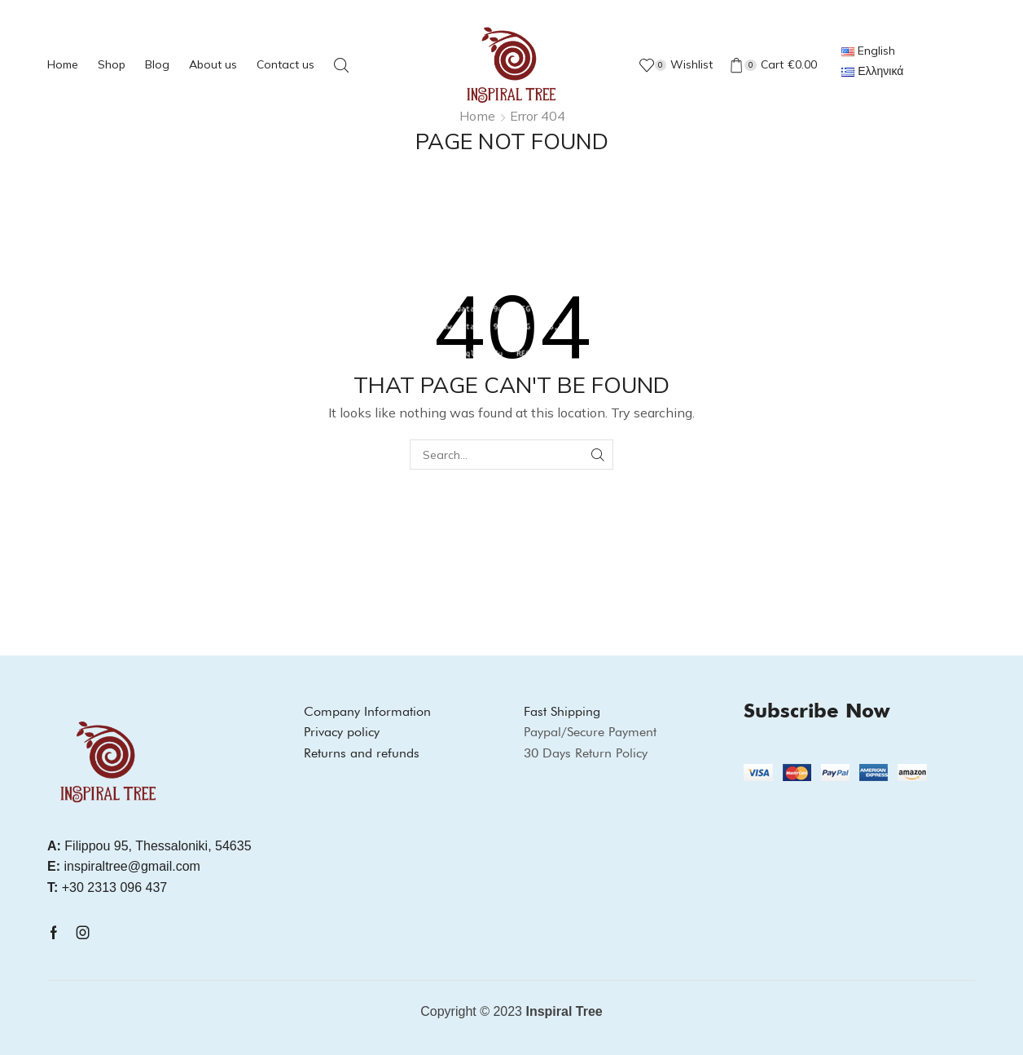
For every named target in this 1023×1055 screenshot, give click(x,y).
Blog (157, 64)
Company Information (367, 711)
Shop (111, 64)
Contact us (285, 64)
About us (213, 64)
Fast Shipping (562, 711)
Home (62, 64)
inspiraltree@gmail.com (123, 866)
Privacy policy (342, 731)
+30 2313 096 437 (107, 887)
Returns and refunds (361, 753)
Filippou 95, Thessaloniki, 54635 (149, 846)
